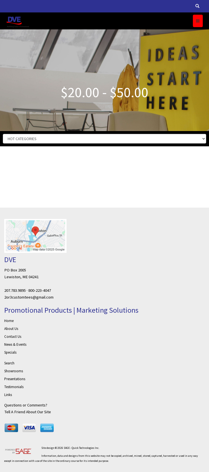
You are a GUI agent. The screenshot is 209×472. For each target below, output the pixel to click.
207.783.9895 (15, 290)
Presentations (14, 379)
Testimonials (14, 386)
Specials (10, 352)
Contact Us (12, 336)
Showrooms (13, 371)
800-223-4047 (39, 290)
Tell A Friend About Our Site (27, 411)
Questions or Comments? (25, 405)
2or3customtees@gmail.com (29, 297)
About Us (11, 328)
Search (9, 363)
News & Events (15, 344)
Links (8, 394)
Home (9, 320)
